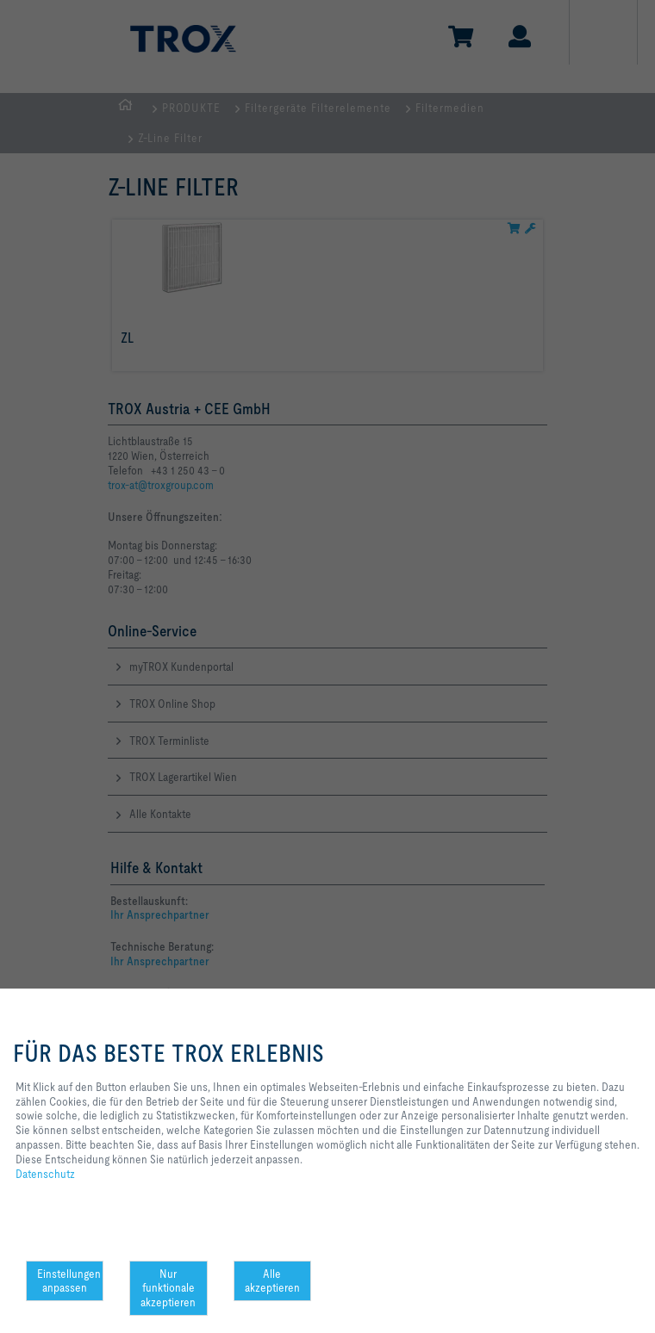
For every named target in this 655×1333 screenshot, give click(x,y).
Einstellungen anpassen (69, 1281)
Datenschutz (45, 1174)
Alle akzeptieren (272, 1281)
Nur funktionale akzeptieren (168, 1288)
